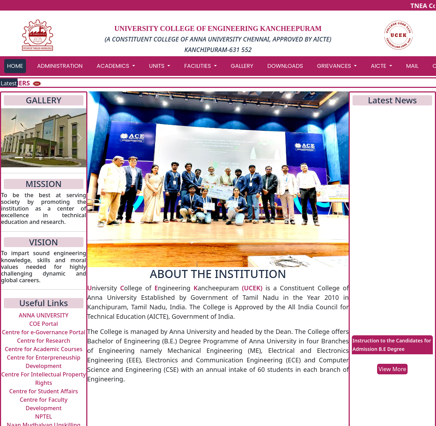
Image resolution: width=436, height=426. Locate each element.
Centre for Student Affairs (43, 391)
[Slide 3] (38, 158)
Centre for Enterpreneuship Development (44, 362)
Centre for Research (43, 340)
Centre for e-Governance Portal (43, 332)
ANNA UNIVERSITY (44, 315)
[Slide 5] (58, 158)
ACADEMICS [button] (114, 66)
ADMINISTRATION (60, 66)
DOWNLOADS (285, 66)
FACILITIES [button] (198, 66)
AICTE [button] (379, 66)
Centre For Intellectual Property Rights (43, 378)
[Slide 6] (68, 158)
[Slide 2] (29, 158)
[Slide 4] (48, 158)
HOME (15, 66)
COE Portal (43, 324)
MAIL (412, 66)
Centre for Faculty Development (43, 404)
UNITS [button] (157, 66)
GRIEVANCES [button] (335, 66)
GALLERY (242, 66)
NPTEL (43, 416)
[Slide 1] (18, 158)
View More (392, 369)
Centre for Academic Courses (43, 349)
